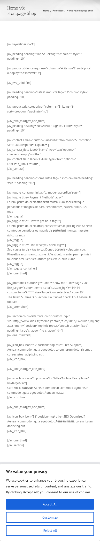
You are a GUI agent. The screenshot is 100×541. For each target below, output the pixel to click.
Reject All (50, 530)
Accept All (50, 504)
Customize (50, 517)
